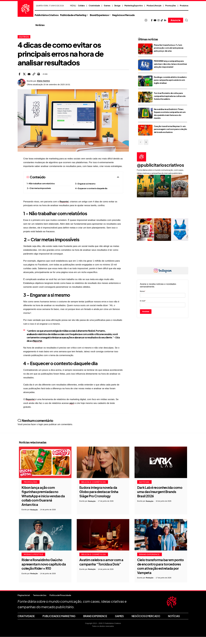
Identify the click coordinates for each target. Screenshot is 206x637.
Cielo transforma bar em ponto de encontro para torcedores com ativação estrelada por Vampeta (160, 566)
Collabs (81, 5)
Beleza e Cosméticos (94, 482)
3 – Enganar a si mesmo (85, 183)
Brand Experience (149, 554)
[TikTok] (161, 20)
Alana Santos (43, 81)
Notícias (144, 482)
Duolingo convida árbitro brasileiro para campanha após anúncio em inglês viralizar (170, 80)
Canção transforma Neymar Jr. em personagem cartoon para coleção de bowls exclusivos (170, 129)
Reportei (64, 201)
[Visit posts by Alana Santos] (21, 83)
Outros (24, 36)
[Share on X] (24, 74)
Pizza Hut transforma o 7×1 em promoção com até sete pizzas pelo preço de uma (168, 48)
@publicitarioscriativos (160, 165)
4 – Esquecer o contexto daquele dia (91, 188)
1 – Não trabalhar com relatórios (41, 183)
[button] (186, 20)
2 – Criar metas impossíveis (39, 188)
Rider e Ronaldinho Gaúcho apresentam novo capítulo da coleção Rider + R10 (44, 564)
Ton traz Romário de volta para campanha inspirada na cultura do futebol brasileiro (170, 96)
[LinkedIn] (165, 20)
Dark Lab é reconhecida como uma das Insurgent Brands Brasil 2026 (159, 491)
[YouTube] (155, 20)
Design (117, 5)
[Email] (29, 74)
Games (107, 5)
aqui (71, 403)
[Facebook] (151, 20)
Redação (34, 510)
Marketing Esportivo (133, 5)
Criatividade (94, 5)
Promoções (170, 5)
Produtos (184, 5)
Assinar (145, 311)
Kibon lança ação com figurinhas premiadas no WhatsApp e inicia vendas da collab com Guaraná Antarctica (43, 496)
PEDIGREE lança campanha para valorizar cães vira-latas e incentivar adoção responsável (170, 64)
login (40, 424)
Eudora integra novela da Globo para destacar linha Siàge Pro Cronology (98, 491)
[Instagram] (158, 20)
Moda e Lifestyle (154, 5)
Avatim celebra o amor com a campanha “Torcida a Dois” (101, 562)
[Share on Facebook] (19, 74)
